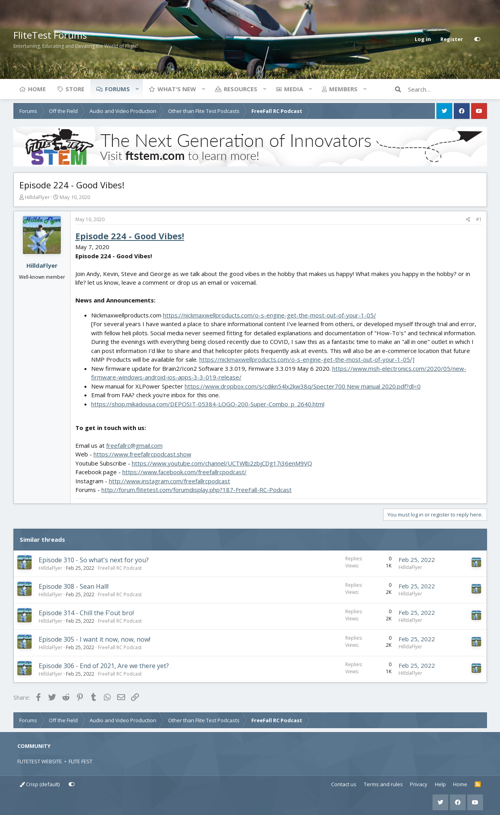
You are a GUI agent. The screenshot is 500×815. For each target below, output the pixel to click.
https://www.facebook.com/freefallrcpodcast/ (184, 472)
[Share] (468, 219)
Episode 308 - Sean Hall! (74, 586)
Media (293, 89)
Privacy (418, 784)
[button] (137, 89)
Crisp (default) (40, 784)
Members (343, 89)
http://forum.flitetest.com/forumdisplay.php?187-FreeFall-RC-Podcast (196, 490)
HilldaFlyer (37, 197)
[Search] (447, 89)
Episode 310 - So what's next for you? (94, 560)
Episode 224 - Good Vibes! (129, 236)
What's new (176, 89)
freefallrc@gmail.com (134, 445)
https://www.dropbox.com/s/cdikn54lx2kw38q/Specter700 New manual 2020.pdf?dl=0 (303, 386)
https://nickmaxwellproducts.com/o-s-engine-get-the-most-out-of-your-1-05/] (306, 359)
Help (440, 784)
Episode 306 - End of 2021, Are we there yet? (104, 665)
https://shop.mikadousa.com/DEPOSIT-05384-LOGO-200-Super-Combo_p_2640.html (207, 404)
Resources (240, 89)
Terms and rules (383, 784)
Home (37, 89)
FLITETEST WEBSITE (39, 761)
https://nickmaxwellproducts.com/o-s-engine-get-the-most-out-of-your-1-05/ (269, 315)
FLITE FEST (80, 761)
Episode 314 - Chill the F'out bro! (86, 612)
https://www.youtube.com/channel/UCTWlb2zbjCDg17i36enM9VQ (222, 463)
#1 (479, 219)
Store (75, 89)
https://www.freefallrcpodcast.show (142, 454)
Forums (117, 89)
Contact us (343, 784)
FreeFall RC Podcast (120, 568)
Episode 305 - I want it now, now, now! (94, 639)
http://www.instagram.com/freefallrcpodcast (169, 481)
